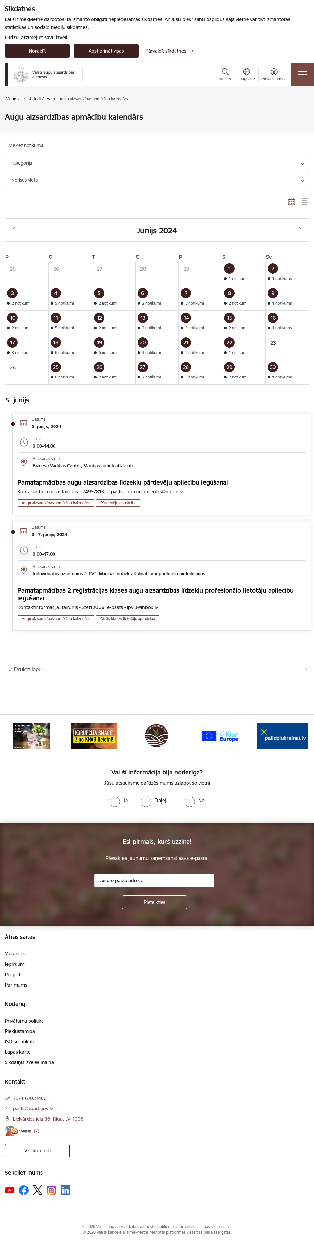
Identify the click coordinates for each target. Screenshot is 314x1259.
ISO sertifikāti (19, 1041)
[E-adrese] (18, 1131)
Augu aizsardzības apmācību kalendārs (56, 502)
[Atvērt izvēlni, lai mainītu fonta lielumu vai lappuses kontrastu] (274, 75)
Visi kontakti (37, 1150)
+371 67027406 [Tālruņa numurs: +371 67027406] (30, 1098)
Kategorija (21, 163)
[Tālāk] (298, 735)
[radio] (119, 800)
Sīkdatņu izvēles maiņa (29, 1062)
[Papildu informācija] (36, 1131)
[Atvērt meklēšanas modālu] (225, 75)
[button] (244, 273)
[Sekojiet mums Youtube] (10, 1190)
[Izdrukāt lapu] (157, 669)
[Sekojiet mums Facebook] (24, 1190)
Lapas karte (17, 1052)
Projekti (13, 974)
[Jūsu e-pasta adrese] (154, 880)
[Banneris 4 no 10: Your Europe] (220, 735)
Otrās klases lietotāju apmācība (127, 618)
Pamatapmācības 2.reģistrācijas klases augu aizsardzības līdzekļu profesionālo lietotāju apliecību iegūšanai (156, 594)
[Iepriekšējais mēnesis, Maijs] (14, 230)
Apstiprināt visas (106, 51)
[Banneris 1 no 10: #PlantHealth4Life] (31, 735)
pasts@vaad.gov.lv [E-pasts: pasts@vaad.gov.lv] (33, 1108)
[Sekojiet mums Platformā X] (37, 1190)
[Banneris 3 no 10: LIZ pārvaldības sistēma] (157, 735)
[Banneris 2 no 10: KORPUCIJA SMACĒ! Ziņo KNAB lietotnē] (94, 735)
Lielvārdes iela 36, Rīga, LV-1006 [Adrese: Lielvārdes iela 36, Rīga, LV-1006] (48, 1119)
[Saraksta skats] (305, 202)
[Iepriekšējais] (15, 735)
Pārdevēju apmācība (118, 502)
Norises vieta (24, 180)
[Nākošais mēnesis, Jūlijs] (300, 230)
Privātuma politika (24, 1021)
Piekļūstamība (20, 1031)
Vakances (15, 954)
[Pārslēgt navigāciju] (302, 74)
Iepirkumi (15, 964)
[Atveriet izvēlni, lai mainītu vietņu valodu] (246, 75)
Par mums (16, 985)
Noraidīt (37, 51)
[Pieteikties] (154, 902)
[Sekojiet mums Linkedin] (65, 1190)
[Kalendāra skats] (291, 202)
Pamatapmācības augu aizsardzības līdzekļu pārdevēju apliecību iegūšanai (123, 482)
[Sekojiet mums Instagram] (51, 1190)
